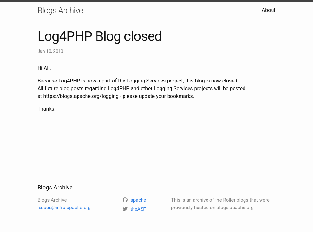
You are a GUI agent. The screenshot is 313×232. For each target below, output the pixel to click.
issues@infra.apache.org (64, 207)
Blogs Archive (60, 10)
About (269, 10)
